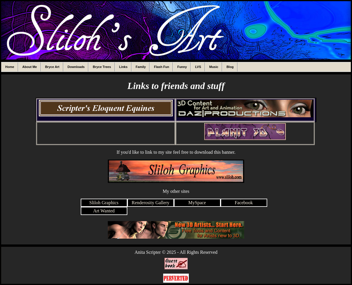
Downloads (76, 67)
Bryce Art (52, 67)
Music (213, 67)
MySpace (197, 202)
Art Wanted (104, 210)
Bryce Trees (102, 67)
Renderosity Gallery (150, 202)
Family (141, 67)
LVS (198, 67)
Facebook (244, 202)
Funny (182, 67)
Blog (229, 67)
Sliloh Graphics (104, 202)
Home (9, 67)
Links (123, 67)
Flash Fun (161, 67)
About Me (29, 67)
